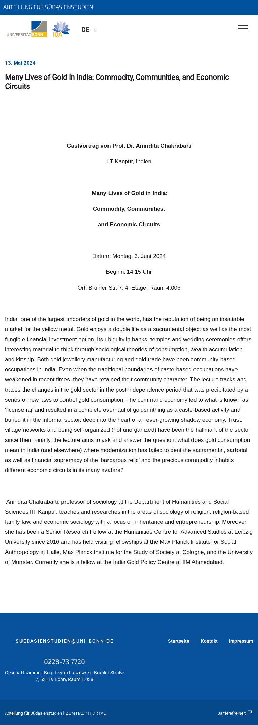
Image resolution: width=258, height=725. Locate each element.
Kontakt (209, 641)
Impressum (241, 641)
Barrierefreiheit (235, 713)
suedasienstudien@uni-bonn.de (65, 641)
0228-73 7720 (64, 661)
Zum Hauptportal (86, 713)
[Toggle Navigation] (243, 29)
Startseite (178, 641)
